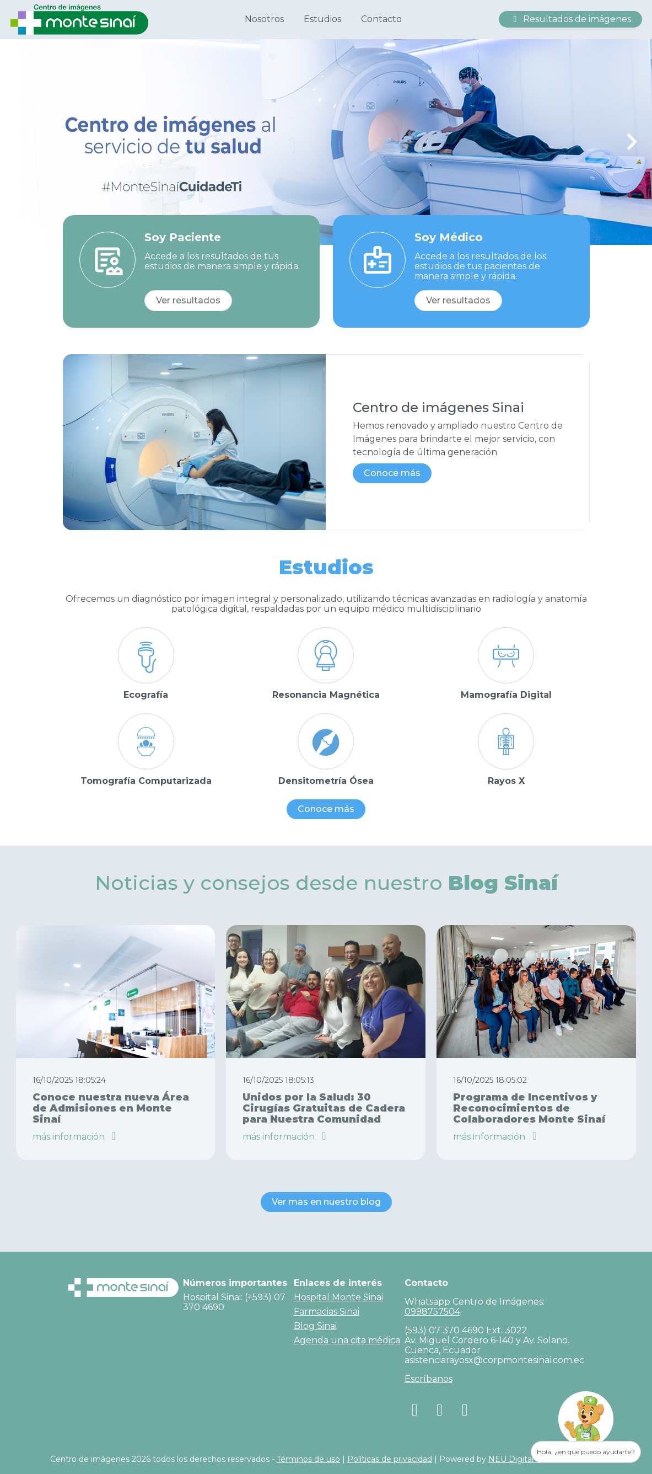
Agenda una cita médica (347, 1340)
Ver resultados (188, 300)
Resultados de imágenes (570, 19)
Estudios (322, 19)
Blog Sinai (315, 1326)
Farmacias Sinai (326, 1311)
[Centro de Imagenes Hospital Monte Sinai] (79, 18)
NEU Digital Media (523, 1459)
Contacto (381, 19)
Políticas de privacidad (389, 1459)
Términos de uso (308, 1459)
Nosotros (264, 19)
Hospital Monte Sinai (338, 1297)
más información (77, 1136)
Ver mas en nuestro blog (326, 1202)
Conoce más (392, 473)
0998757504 (432, 1311)
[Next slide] (631, 142)
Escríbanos (428, 1379)
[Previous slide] (21, 142)
